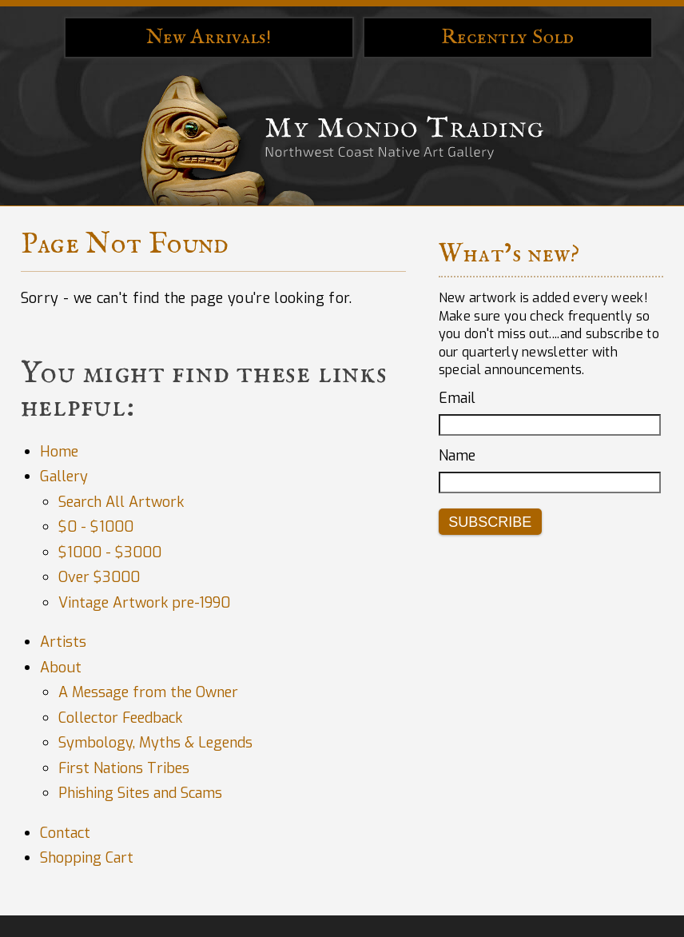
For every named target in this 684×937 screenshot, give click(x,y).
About (61, 667)
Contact (65, 833)
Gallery (64, 476)
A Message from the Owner (148, 692)
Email (457, 398)
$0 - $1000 (95, 526)
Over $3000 (99, 577)
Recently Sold (507, 37)
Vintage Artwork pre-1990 (144, 602)
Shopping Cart (86, 857)
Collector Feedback (120, 718)
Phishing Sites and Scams (140, 793)
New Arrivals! (209, 37)
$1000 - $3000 (109, 552)
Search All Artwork (121, 502)
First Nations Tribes (123, 768)
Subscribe (489, 522)
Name (457, 455)
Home (59, 451)
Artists (63, 642)
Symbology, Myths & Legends (155, 742)
